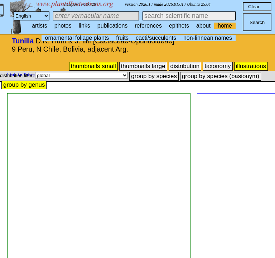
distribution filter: (17, 75)
